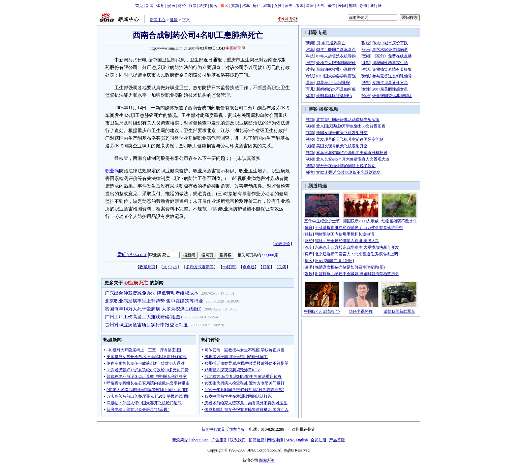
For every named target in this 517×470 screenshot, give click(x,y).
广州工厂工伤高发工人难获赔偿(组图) (143, 316)
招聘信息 (256, 440)
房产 (256, 5)
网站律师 (275, 440)
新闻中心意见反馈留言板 (223, 429)
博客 (214, 5)
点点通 (249, 267)
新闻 (150, 5)
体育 (160, 5)
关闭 (282, 267)
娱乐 (171, 5)
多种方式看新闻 (200, 267)
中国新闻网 (236, 48)
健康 (174, 20)
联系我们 (238, 440)
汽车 (246, 5)
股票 (193, 5)
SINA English (297, 440)
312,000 (267, 255)
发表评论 (282, 243)
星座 (310, 5)
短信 (331, 5)
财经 (182, 5)
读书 (288, 5)
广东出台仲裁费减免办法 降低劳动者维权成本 (151, 293)
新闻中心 (158, 20)
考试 (299, 5)
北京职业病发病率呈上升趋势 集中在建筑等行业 (154, 301)
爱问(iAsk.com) (132, 254)
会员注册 (318, 440)
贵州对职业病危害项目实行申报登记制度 (146, 324)
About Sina (199, 440)
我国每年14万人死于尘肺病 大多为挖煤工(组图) (153, 309)
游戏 (267, 5)
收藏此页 (147, 267)
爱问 (342, 5)
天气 (320, 5)
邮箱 (353, 5)
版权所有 (267, 460)
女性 (278, 5)
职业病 (112, 170)
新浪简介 (180, 440)
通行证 (376, 5)
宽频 (235, 5)
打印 (266, 267)
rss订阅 (229, 267)
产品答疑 (337, 440)
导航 (363, 5)
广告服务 (219, 440)
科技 (203, 5)
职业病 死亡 (136, 282)
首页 (139, 5)
